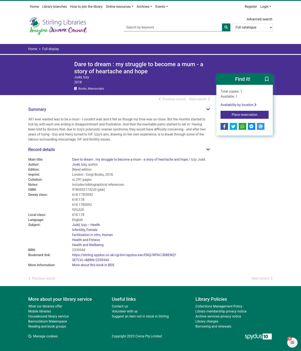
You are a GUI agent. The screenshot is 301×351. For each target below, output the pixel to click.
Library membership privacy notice (220, 311)
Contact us (120, 306)
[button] (267, 79)
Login (264, 7)
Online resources (118, 7)
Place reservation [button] (250, 114)
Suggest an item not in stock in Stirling (140, 316)
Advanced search (259, 19)
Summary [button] (37, 109)
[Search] (226, 27)
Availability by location (238, 105)
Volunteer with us (125, 311)
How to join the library (86, 7)
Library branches (54, 7)
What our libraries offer (45, 306)
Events (160, 7)
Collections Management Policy (218, 306)
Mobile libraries (39, 311)
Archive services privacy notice (218, 316)
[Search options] (252, 27)
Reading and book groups (47, 326)
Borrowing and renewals (213, 326)
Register (251, 7)
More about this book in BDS (93, 265)
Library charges (206, 321)
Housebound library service (48, 316)
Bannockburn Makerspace (47, 321)
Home (34, 7)
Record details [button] (41, 149)
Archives (143, 7)
